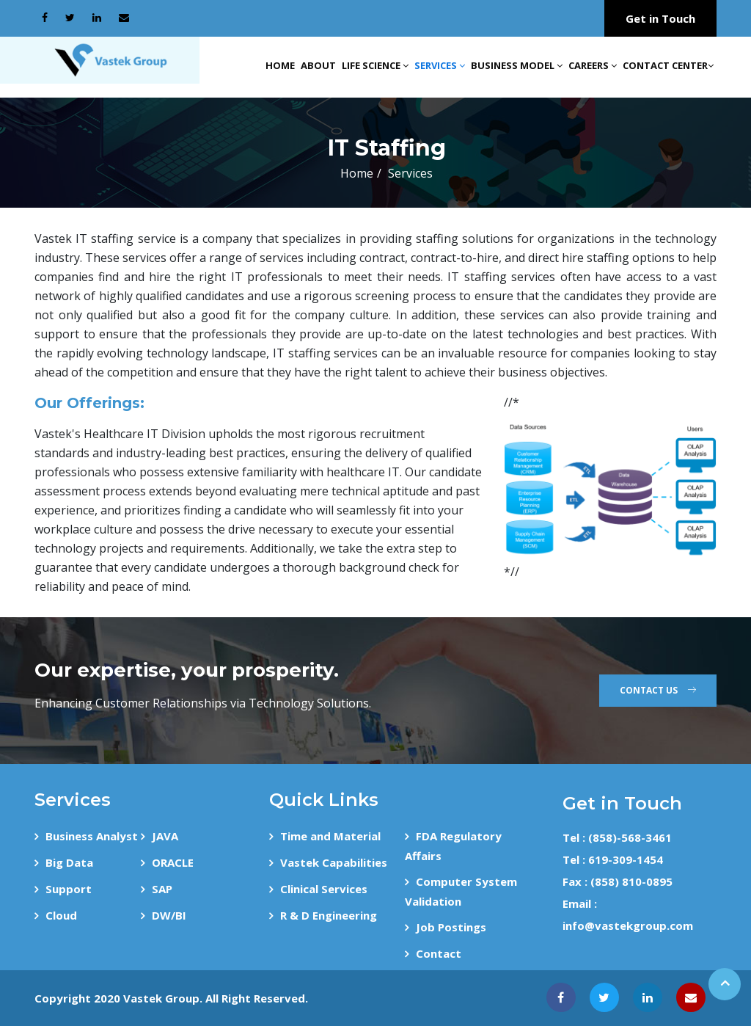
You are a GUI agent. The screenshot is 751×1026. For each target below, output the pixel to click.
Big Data (69, 862)
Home (280, 65)
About (318, 65)
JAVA (165, 836)
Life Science (375, 65)
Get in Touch (660, 18)
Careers (592, 65)
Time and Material (330, 836)
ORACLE (173, 862)
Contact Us (658, 690)
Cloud (61, 915)
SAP (162, 888)
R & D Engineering (328, 915)
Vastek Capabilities (333, 862)
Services (439, 65)
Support (68, 888)
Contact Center (668, 65)
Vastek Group (161, 998)
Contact (438, 953)
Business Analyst (91, 836)
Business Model (517, 65)
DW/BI (169, 915)
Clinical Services (323, 888)
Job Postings (451, 927)
